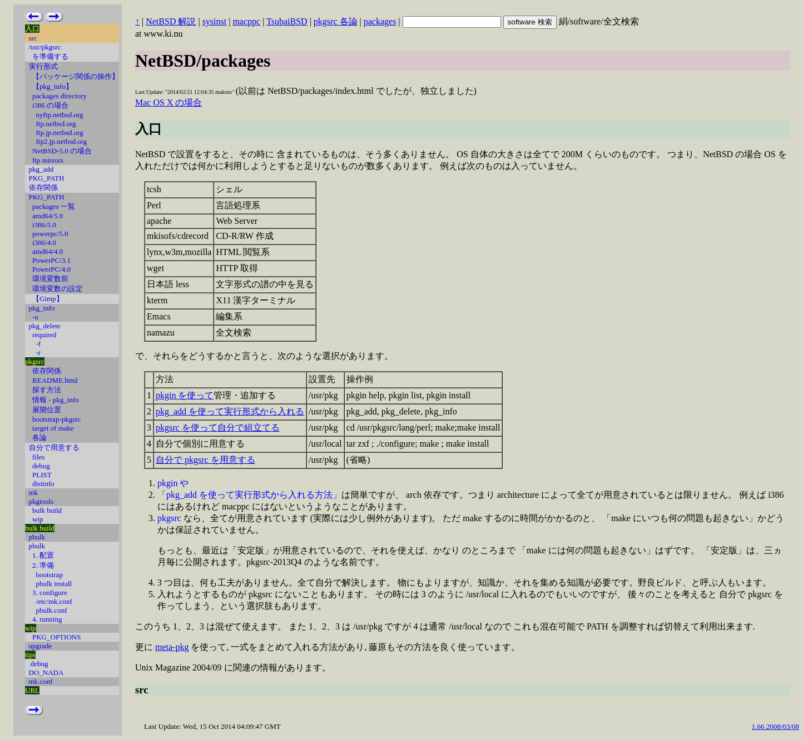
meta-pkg (172, 647)
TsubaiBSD (287, 21)
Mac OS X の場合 (168, 102)
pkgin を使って (185, 395)
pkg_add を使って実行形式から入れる (230, 411)
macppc (246, 21)
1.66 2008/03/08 (775, 726)
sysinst (214, 21)
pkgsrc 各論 (336, 21)
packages (380, 21)
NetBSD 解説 (171, 21)
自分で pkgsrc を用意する (205, 459)
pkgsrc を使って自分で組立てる (218, 427)
